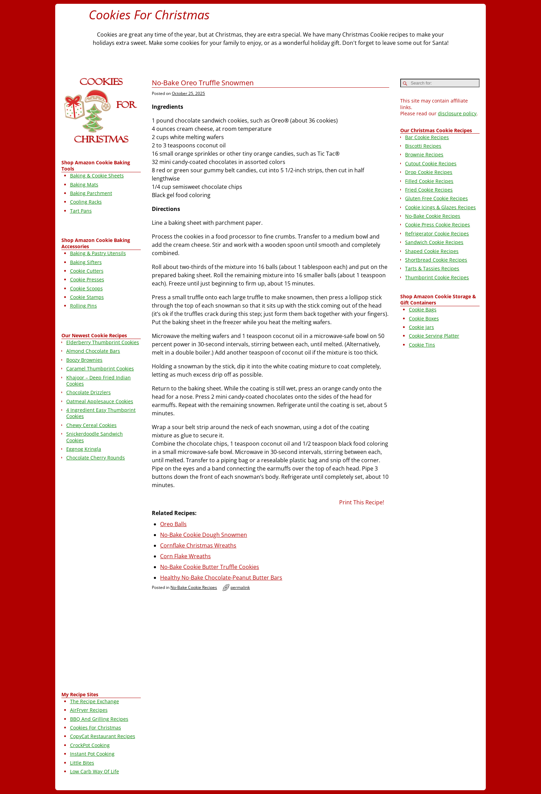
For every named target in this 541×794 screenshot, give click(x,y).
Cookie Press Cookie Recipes (437, 224)
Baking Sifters (86, 262)
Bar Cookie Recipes (427, 137)
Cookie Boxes (424, 318)
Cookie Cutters (87, 271)
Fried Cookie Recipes (429, 189)
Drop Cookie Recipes (428, 172)
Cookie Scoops (86, 288)
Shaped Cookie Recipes (432, 251)
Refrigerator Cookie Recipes (437, 233)
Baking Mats (84, 184)
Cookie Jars (421, 327)
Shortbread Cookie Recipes (436, 259)
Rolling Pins (83, 305)
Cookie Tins (422, 344)
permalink (240, 587)
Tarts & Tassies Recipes (432, 268)
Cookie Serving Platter (434, 335)
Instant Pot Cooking (92, 754)
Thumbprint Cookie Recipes (437, 277)
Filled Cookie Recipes (429, 181)
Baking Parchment (91, 193)
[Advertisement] (101, 577)
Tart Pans (81, 210)
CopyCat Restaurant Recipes (102, 736)
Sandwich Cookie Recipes (434, 242)
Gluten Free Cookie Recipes (436, 198)
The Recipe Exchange (94, 701)
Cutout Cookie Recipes (430, 163)
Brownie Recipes (424, 154)
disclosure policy (457, 113)
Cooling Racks (86, 201)
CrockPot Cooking (90, 745)
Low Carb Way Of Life (94, 771)
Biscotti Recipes (423, 146)
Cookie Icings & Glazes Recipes (440, 207)
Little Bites (82, 762)
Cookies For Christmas (149, 14)
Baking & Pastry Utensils (98, 253)
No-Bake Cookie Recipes (193, 587)
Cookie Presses (87, 279)
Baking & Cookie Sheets (97, 175)
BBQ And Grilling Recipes (99, 719)
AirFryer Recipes (89, 710)
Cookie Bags (422, 309)
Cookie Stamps (87, 297)
